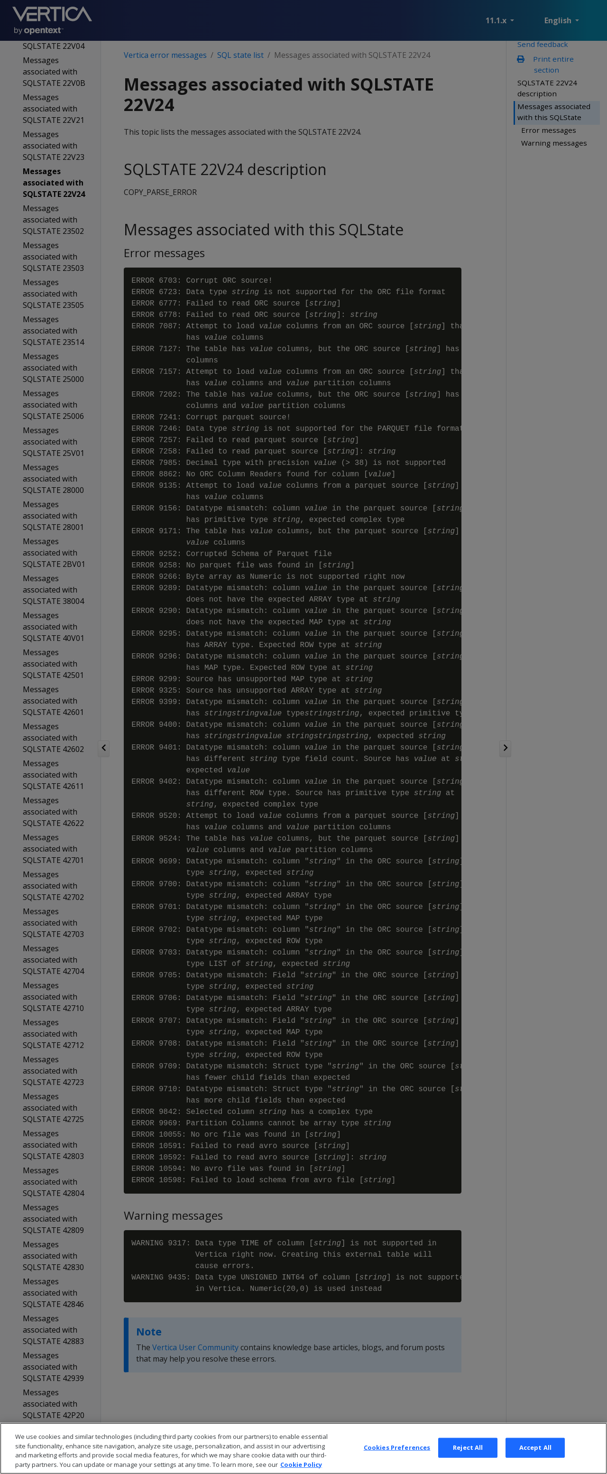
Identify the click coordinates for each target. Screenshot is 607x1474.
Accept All (535, 1462)
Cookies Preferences (397, 1462)
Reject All (468, 1462)
